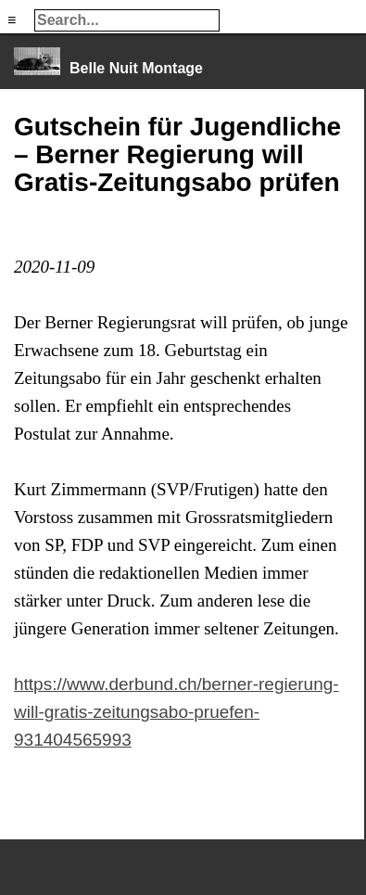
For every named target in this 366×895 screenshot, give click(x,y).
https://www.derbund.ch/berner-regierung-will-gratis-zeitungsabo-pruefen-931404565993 (176, 711)
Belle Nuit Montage (136, 68)
